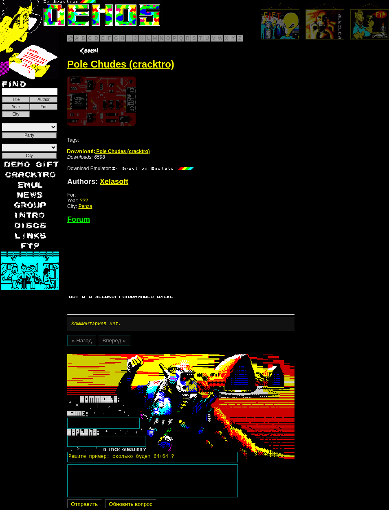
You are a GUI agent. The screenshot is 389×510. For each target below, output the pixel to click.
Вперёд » (113, 342)
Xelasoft (114, 181)
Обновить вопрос (130, 505)
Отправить (84, 505)
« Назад (82, 342)
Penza (85, 206)
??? (84, 201)
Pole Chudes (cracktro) (108, 151)
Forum (78, 219)
